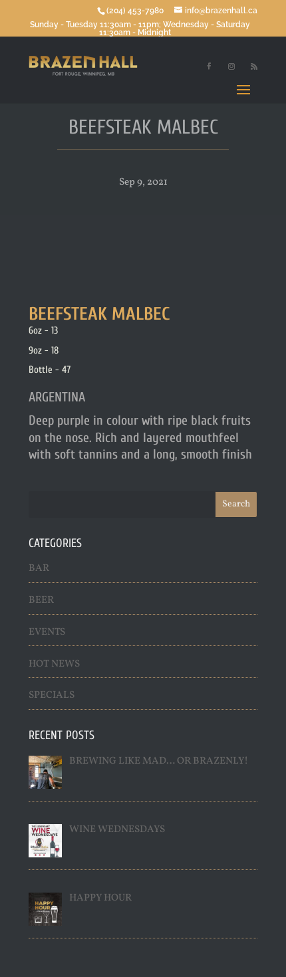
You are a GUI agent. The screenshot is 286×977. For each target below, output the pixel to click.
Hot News (54, 664)
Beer (41, 600)
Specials (51, 696)
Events (47, 632)
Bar (39, 569)
